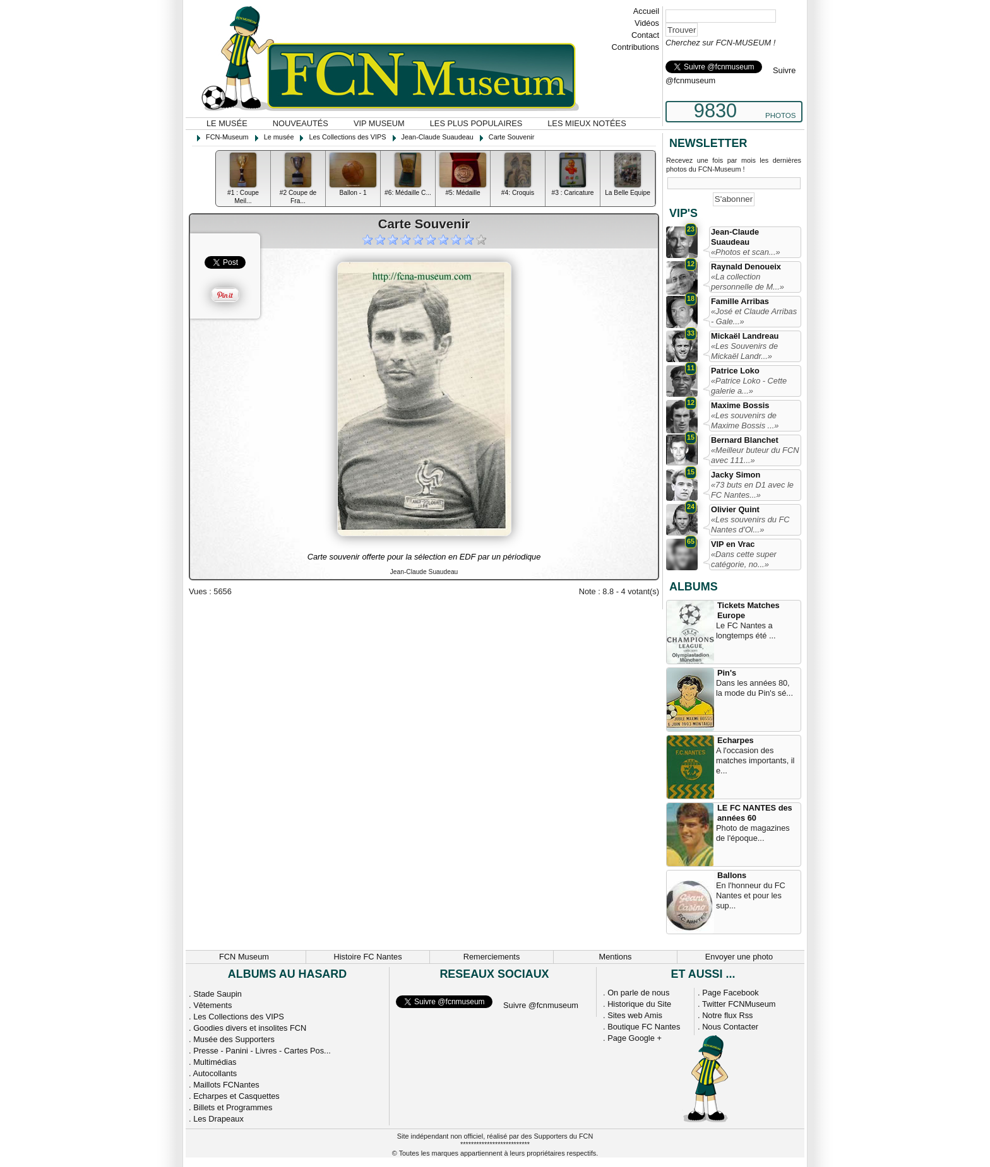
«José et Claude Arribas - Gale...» (754, 316)
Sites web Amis (634, 1015)
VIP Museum (379, 123)
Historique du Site (639, 1004)
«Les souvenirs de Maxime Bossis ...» (744, 420)
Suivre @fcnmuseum (540, 1005)
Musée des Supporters (234, 1039)
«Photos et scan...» (745, 252)
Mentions (615, 956)
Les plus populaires (476, 123)
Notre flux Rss (727, 1015)
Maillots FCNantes (226, 1084)
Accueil (646, 11)
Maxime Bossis (740, 405)
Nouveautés (300, 123)
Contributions (635, 47)
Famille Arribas (740, 301)
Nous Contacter (730, 1026)
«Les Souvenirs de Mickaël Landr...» (744, 351)
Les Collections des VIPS (238, 1016)
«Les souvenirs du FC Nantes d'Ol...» (750, 524)
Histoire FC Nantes (367, 956)
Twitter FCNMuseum (739, 1004)
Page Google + (634, 1038)
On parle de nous (638, 992)
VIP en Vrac (732, 544)
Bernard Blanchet (744, 440)
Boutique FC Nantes (643, 1026)
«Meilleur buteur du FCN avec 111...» (755, 455)
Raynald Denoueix (746, 266)
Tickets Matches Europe (748, 610)
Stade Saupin (217, 994)
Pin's (726, 672)
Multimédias (214, 1062)
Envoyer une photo (739, 956)
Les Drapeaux (218, 1118)
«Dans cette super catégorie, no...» (744, 559)
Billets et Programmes (232, 1107)
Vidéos (647, 23)
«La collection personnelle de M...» (747, 281)
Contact (645, 35)
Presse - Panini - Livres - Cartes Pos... (262, 1050)
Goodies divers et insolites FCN (249, 1028)
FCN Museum (244, 956)
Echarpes (735, 740)
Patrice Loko (735, 370)
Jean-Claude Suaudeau (735, 237)
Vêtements (212, 1005)
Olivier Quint (735, 509)
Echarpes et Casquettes (236, 1096)
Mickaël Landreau (744, 336)
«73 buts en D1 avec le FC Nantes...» (752, 490)
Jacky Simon (735, 474)
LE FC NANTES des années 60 (754, 813)
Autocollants (215, 1073)
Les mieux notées (586, 123)
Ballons (731, 875)
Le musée (227, 123)
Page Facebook (730, 992)
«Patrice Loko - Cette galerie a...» (749, 386)
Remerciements (491, 956)
